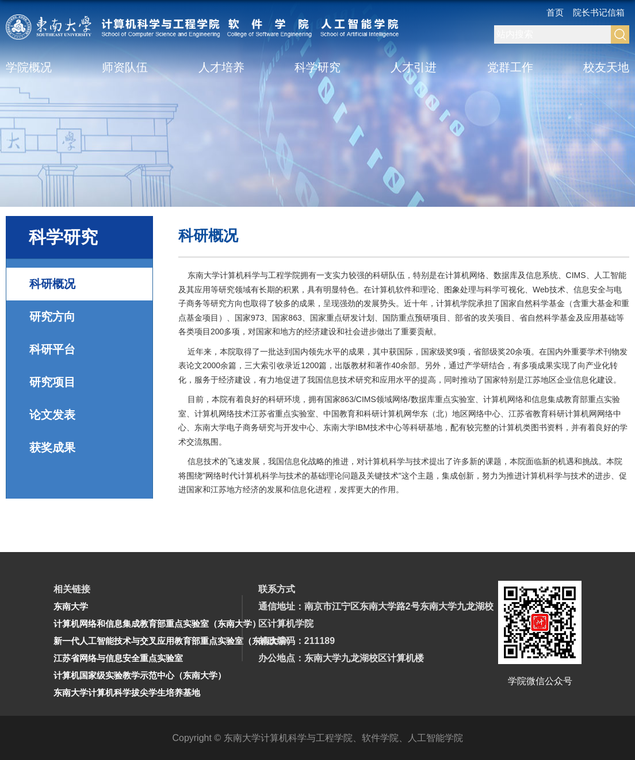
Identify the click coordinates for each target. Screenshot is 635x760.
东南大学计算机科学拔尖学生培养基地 (126, 692)
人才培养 (221, 67)
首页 (555, 12)
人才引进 (414, 67)
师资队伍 (125, 67)
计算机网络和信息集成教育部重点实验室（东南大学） (157, 623)
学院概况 (29, 67)
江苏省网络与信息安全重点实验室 (118, 658)
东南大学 (70, 606)
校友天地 (606, 67)
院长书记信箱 (599, 12)
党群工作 (510, 67)
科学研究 (317, 67)
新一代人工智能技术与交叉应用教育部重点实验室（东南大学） (174, 641)
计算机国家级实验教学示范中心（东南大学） (139, 675)
